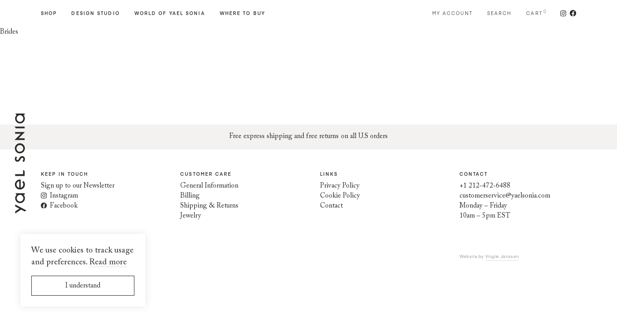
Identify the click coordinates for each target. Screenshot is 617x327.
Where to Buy (242, 13)
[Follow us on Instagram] (563, 13)
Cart (534, 13)
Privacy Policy (340, 186)
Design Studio (95, 13)
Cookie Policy (340, 196)
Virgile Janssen (501, 256)
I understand (82, 285)
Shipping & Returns (209, 206)
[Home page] (20, 208)
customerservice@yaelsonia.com (504, 196)
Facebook (59, 206)
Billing (190, 196)
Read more (108, 262)
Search (499, 13)
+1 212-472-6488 (484, 186)
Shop (49, 13)
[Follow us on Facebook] (571, 13)
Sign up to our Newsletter (77, 186)
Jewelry (190, 216)
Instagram (59, 196)
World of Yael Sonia (169, 13)
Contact (331, 206)
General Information (209, 186)
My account (452, 13)
